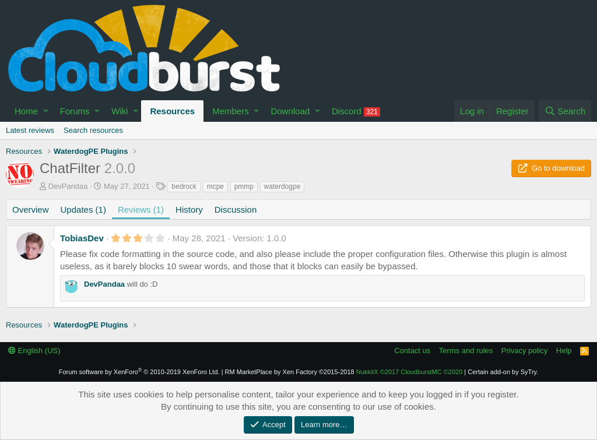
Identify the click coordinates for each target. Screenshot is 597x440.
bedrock (183, 186)
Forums (75, 111)
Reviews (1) (141, 209)
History (189, 209)
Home (26, 111)
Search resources (93, 130)
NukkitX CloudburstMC (409, 371)
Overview (30, 209)
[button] (45, 111)
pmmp (244, 186)
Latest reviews (30, 130)
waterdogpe (282, 186)
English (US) (34, 350)
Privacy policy (524, 350)
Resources (172, 111)
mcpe (215, 186)
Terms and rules (466, 350)
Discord (356, 111)
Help (564, 350)
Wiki (119, 111)
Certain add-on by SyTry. (503, 371)
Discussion (236, 209)
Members (230, 111)
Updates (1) (83, 209)
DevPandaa (68, 186)
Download (290, 111)
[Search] (565, 111)
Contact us (412, 350)
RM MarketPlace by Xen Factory (289, 371)
